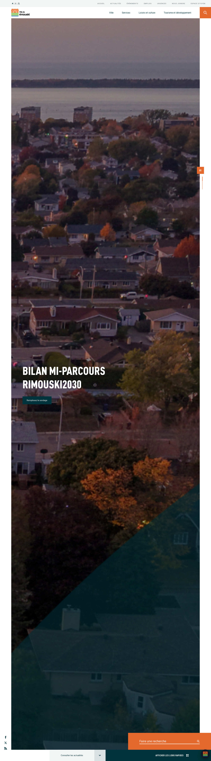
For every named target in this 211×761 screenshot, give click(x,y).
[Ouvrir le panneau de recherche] (205, 12)
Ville (111, 12)
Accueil (101, 4)
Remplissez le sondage (37, 354)
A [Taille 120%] (15, 3)
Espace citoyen (198, 4)
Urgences (161, 4)
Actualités (115, 4)
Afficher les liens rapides (172, 663)
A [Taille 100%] (12, 3)
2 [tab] (202, 165)
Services (126, 12)
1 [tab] (202, 160)
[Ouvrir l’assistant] (205, 753)
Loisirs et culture (147, 12)
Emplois (148, 4)
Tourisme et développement (177, 12)
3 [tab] (202, 169)
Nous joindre (178, 4)
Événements (132, 4)
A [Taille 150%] (19, 3)
